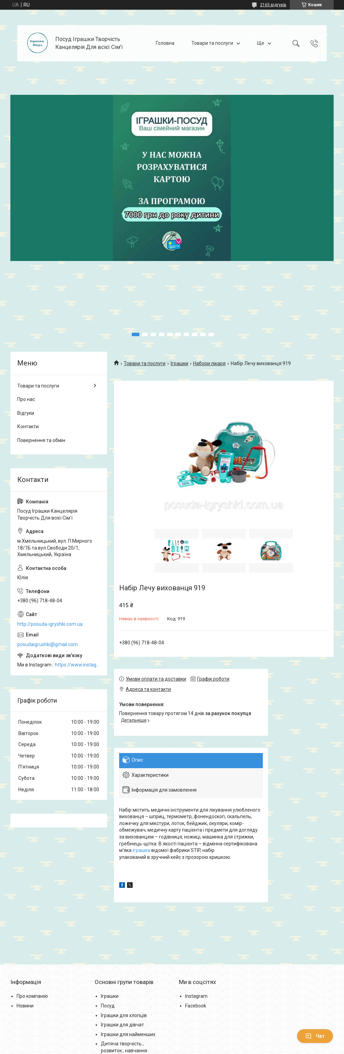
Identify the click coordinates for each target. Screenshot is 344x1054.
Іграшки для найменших (128, 1034)
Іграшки (179, 363)
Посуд (108, 1005)
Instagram (196, 996)
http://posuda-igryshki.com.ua (50, 624)
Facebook (195, 1005)
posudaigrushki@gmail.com (47, 644)
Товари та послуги (212, 43)
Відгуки (25, 413)
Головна (165, 43)
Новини (25, 1005)
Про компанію (32, 996)
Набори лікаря (209, 363)
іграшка (141, 850)
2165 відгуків (273, 4)
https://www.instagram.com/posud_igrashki (77, 664)
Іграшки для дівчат (122, 1024)
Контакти (28, 426)
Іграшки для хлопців (124, 1015)
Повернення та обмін (41, 440)
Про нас (26, 399)
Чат (315, 1036)
